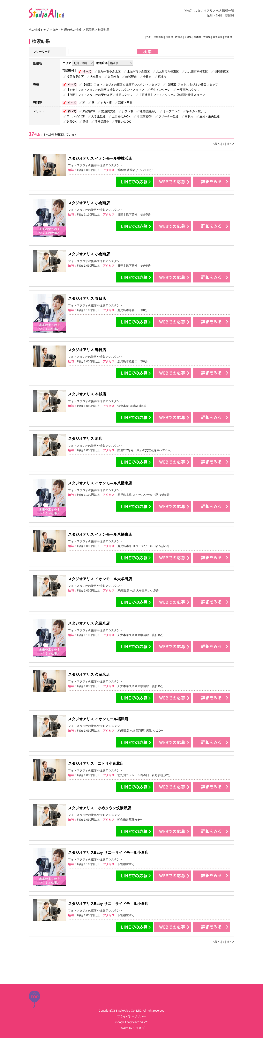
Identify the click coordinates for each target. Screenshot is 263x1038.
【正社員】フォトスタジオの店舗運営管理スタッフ (172, 94)
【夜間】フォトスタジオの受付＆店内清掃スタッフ (100, 94)
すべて (87, 71)
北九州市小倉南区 (138, 71)
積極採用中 (102, 121)
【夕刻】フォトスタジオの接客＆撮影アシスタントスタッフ (105, 89)
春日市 (147, 76)
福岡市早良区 (75, 76)
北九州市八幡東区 (167, 71)
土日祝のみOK (121, 116)
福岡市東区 (221, 71)
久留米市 (113, 76)
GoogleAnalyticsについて (131, 1022)
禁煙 (85, 121)
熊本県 (197, 37)
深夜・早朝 (125, 102)
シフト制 (127, 111)
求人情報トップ (39, 29)
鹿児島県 (218, 37)
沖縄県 (228, 37)
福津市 (162, 76)
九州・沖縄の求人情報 (67, 29)
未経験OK (88, 111)
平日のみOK (123, 121)
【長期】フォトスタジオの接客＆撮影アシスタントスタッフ (121, 84)
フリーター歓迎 (168, 116)
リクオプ (138, 1028)
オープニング (171, 111)
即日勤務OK (144, 116)
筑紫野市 (131, 76)
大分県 (207, 37)
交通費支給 (108, 111)
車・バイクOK (76, 116)
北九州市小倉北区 (109, 71)
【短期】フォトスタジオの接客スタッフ (192, 84)
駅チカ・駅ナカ (196, 111)
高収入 (189, 116)
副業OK (71, 121)
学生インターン (160, 89)
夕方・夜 (106, 102)
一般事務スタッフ (188, 89)
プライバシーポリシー (131, 1016)
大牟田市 (96, 76)
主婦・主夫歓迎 (210, 116)
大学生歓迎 (98, 116)
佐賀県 (178, 37)
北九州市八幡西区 (196, 71)
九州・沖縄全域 (155, 37)
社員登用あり (148, 111)
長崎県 (188, 37)
